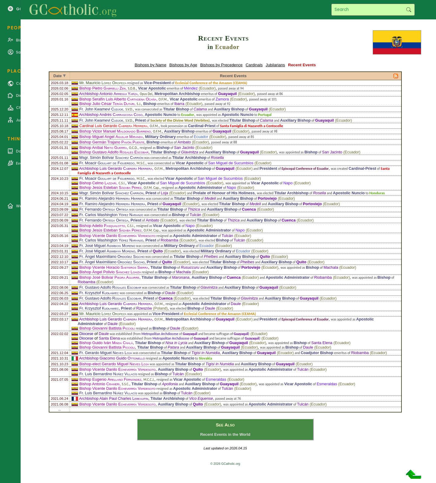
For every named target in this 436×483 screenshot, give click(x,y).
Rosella (217, 157)
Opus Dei (146, 94)
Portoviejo (267, 198)
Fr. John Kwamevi (101, 109)
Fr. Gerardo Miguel (105, 352)
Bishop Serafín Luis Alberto (117, 99)
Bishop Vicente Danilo (117, 235)
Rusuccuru (190, 267)
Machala (330, 267)
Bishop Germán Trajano (111, 142)
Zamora (222, 99)
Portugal (265, 114)
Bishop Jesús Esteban (110, 187)
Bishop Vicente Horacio (113, 267)
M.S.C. (141, 163)
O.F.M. (163, 99)
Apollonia (170, 384)
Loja (164, 193)
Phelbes (211, 256)
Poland (160, 308)
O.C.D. (133, 148)
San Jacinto (184, 147)
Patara (173, 347)
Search (408, 10)
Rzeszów (144, 308)
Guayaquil (227, 93)
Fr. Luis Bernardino (108, 374)
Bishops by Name (150, 65)
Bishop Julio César (106, 103)
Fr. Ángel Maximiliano (111, 256)
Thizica (194, 209)
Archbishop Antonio (108, 93)
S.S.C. (125, 384)
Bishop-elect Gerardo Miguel (114, 364)
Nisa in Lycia (176, 342)
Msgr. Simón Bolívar (111, 157)
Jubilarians (275, 65)
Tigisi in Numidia (205, 352)
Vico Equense (201, 398)
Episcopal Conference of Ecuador (305, 168)
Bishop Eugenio (110, 379)
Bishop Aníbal (103, 147)
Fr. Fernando (103, 209)
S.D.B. (132, 88)
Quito (158, 251)
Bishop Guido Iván (106, 342)
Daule (170, 293)
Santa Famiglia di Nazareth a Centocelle (251, 125)
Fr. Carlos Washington (111, 214)
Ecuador (227, 47)
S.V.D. (129, 109)
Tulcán (195, 214)
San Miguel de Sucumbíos (230, 163)
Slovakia (205, 358)
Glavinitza (189, 152)
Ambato (184, 142)
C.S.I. (121, 183)
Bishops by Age (183, 65)
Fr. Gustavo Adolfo (110, 287)
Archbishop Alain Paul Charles (113, 398)
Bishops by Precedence (221, 65)
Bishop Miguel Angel (111, 136)
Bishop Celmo (97, 183)
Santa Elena (109, 338)
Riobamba (169, 240)
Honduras (377, 193)
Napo (288, 183)
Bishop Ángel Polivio (110, 272)
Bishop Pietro (102, 88)
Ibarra (179, 103)
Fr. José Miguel (107, 245)
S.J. (139, 104)
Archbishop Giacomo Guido (112, 358)
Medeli (210, 198)
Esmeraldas (216, 379)
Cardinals (254, 65)
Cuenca (249, 209)
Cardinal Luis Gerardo (113, 125)
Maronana (181, 277)
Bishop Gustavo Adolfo (113, 152)
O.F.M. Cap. (151, 188)
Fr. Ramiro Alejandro (112, 198)
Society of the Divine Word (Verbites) (180, 120)
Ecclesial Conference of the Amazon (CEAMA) (211, 82)
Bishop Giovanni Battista (107, 328)
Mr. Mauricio (102, 82)
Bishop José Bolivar (109, 277)
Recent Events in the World (225, 434)
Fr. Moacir (106, 163)
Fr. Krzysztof (99, 293)
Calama (200, 109)
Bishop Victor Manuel (115, 131)
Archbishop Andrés (111, 114)
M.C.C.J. (149, 379)
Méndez (191, 88)
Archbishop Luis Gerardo (115, 168)
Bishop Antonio (99, 384)
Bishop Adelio (102, 225)
